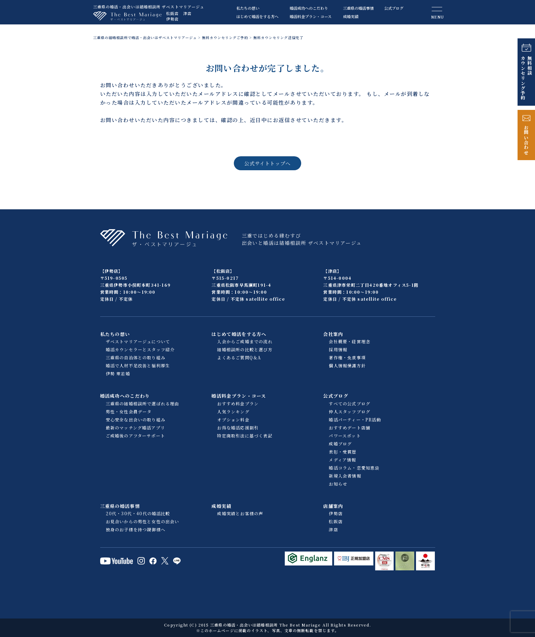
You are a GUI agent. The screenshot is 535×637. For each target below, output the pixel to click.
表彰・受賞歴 (342, 452)
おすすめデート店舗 (349, 427)
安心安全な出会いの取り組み (136, 419)
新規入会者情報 (345, 476)
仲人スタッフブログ (349, 411)
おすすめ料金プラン (238, 403)
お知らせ (338, 484)
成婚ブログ (340, 444)
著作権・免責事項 (347, 357)
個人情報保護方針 (347, 365)
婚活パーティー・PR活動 (355, 419)
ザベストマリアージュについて (138, 341)
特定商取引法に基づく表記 (244, 436)
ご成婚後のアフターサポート (135, 436)
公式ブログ (393, 8)
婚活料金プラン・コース (311, 16)
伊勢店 (172, 19)
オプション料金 (233, 419)
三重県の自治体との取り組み (136, 357)
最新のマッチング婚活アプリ (135, 427)
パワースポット (345, 436)
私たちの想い (247, 8)
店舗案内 (333, 506)
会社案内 (333, 334)
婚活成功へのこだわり (309, 8)
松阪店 (172, 13)
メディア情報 (342, 460)
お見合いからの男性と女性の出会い (142, 521)
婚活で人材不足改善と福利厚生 (138, 365)
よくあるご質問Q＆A (239, 357)
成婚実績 (350, 16)
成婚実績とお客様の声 (240, 513)
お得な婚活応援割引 (238, 427)
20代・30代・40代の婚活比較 (138, 513)
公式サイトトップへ (267, 163)
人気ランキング (233, 411)
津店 (187, 13)
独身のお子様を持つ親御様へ (136, 529)
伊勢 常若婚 (118, 373)
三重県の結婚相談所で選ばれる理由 (142, 403)
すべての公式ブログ (349, 403)
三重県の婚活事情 (358, 8)
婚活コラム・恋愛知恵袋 (354, 468)
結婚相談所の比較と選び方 (244, 349)
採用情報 (338, 349)
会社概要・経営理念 (349, 341)
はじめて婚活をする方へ (257, 16)
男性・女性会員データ (129, 411)
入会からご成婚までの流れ (244, 341)
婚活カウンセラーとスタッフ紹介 (140, 349)
